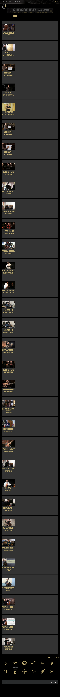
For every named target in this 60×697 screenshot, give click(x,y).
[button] (56, 6)
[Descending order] (15, 16)
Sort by (5, 15)
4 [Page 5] (54, 657)
